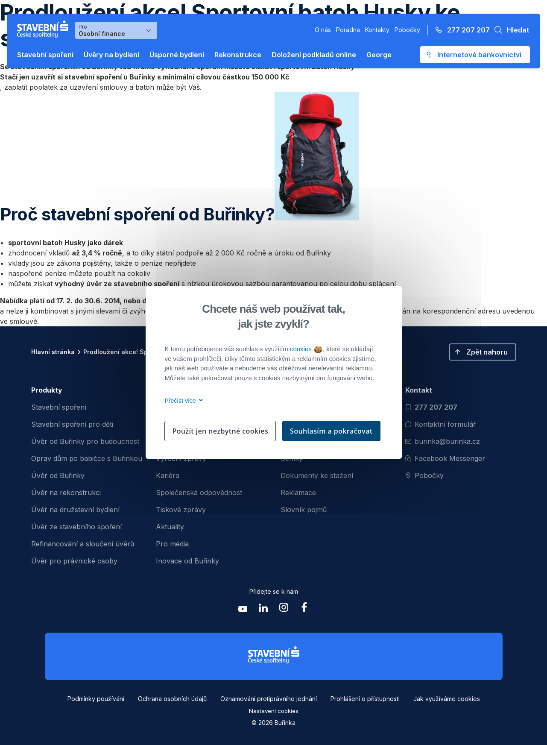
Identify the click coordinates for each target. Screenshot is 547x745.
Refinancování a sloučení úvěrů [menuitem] (82, 544)
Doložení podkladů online (314, 54)
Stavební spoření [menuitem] (58, 407)
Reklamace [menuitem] (298, 492)
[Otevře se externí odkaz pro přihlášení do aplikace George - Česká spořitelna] (475, 54)
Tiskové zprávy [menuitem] (181, 509)
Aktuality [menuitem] (170, 526)
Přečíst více (182, 400)
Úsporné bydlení (176, 54)
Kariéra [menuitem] (167, 475)
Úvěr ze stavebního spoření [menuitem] (76, 526)
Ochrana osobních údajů (172, 698)
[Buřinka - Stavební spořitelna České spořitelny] (44, 29)
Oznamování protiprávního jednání (268, 698)
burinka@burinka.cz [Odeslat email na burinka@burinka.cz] (442, 441)
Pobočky (407, 29)
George (379, 54)
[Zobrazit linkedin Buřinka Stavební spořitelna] (263, 609)
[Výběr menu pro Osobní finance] (116, 30)
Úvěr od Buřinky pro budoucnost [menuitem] (85, 441)
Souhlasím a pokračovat (331, 431)
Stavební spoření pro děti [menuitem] (72, 424)
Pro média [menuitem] (172, 544)
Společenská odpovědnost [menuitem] (199, 492)
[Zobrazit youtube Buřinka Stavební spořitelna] (243, 609)
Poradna (348, 29)
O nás (323, 29)
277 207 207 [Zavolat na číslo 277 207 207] (431, 407)
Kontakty (377, 29)
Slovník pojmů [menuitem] (304, 509)
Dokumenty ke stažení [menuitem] (317, 475)
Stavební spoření (45, 54)
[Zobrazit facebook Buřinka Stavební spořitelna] (304, 609)
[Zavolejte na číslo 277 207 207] (460, 29)
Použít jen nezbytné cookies (220, 431)
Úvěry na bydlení (111, 54)
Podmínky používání (95, 698)
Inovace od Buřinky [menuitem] (187, 561)
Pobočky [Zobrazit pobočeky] (424, 475)
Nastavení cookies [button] (273, 710)
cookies (306, 348)
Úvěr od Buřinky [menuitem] (58, 475)
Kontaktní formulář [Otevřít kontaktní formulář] (440, 424)
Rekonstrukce (237, 54)
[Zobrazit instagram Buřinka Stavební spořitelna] (284, 609)
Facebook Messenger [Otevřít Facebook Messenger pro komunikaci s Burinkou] (445, 458)
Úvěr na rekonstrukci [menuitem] (66, 492)
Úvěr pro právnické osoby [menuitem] (74, 561)
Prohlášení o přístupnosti (365, 698)
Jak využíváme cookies (446, 698)
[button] (509, 29)
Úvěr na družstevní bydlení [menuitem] (75, 509)
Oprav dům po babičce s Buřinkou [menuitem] (86, 458)
